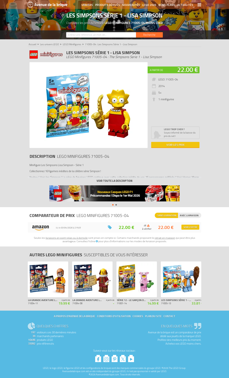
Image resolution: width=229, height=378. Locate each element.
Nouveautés (131, 5)
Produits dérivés (107, 5)
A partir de (156, 70)
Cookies (138, 316)
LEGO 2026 (149, 5)
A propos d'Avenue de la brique (74, 316)
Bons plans (167, 5)
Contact (169, 316)
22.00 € (187, 70)
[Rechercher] (149, 35)
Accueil (32, 44)
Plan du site (153, 316)
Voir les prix (175, 145)
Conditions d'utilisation (114, 316)
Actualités (185, 5)
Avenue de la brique (47, 4)
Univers (87, 5)
